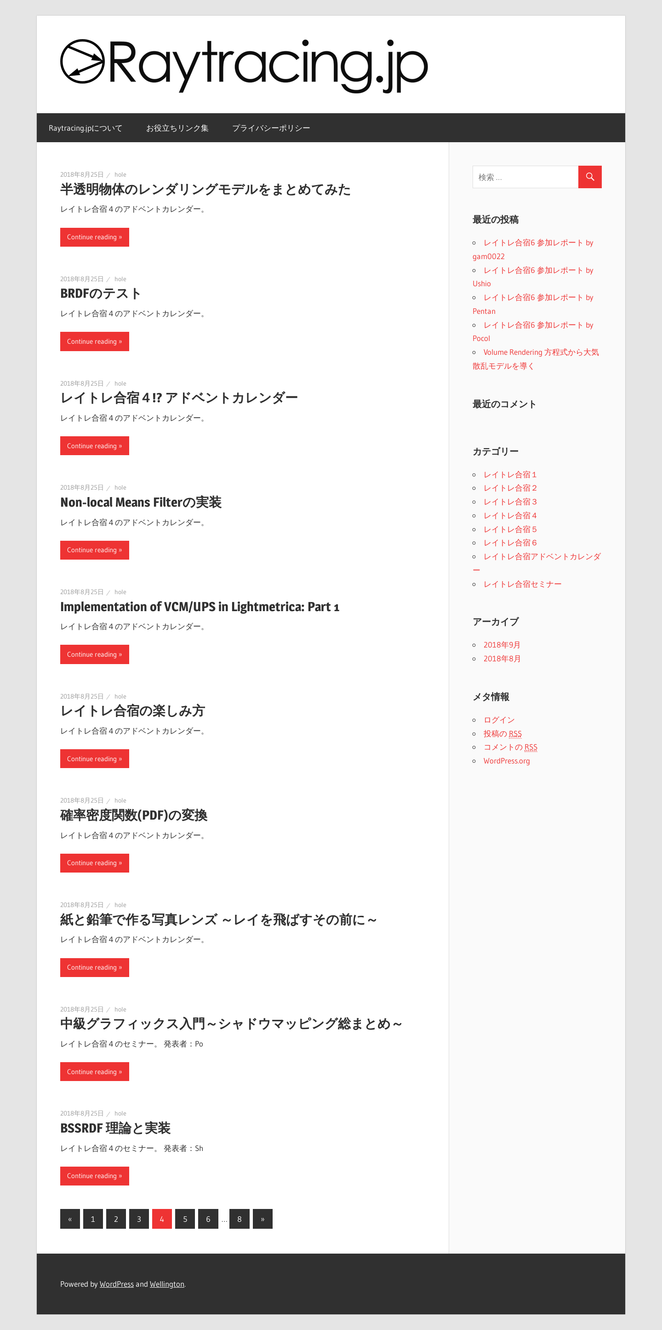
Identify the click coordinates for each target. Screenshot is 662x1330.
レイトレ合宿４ (511, 515)
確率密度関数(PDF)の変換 (133, 815)
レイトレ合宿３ (511, 501)
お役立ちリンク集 (177, 128)
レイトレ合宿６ (511, 542)
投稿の (503, 734)
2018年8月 (502, 658)
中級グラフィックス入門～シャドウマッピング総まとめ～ (232, 1023)
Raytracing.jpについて (86, 128)
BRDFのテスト (101, 293)
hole (120, 174)
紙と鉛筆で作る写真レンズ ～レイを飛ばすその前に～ (219, 919)
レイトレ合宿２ (511, 487)
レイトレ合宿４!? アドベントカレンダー (179, 397)
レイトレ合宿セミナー (523, 584)
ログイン (499, 719)
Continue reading (92, 236)
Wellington (167, 1284)
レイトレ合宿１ (511, 474)
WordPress (117, 1284)
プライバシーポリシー (271, 128)
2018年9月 (502, 644)
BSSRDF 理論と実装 (115, 1128)
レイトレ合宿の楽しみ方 (132, 710)
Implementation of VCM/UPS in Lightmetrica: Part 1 (199, 606)
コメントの (510, 747)
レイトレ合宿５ (511, 529)
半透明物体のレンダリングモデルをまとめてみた (205, 189)
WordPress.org (507, 760)
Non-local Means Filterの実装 (141, 502)
